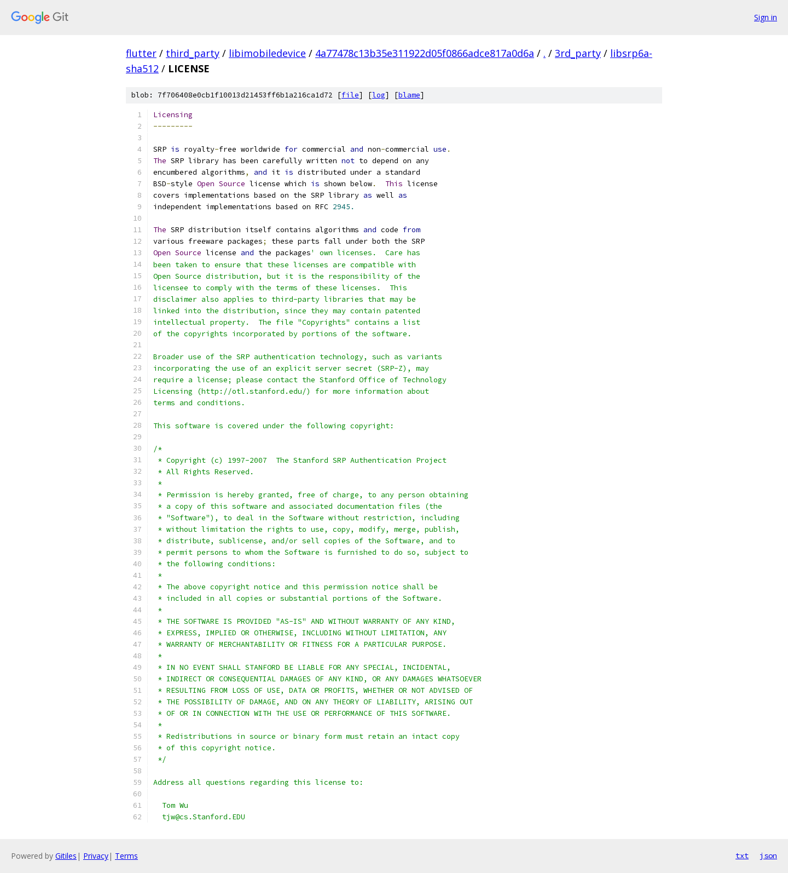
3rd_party (578, 53)
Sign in (765, 17)
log (378, 95)
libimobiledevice (267, 53)
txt (742, 855)
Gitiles (66, 856)
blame (409, 95)
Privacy (95, 856)
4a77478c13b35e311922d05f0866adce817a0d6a (424, 53)
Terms (126, 856)
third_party (192, 53)
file (350, 95)
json (768, 855)
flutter (141, 53)
